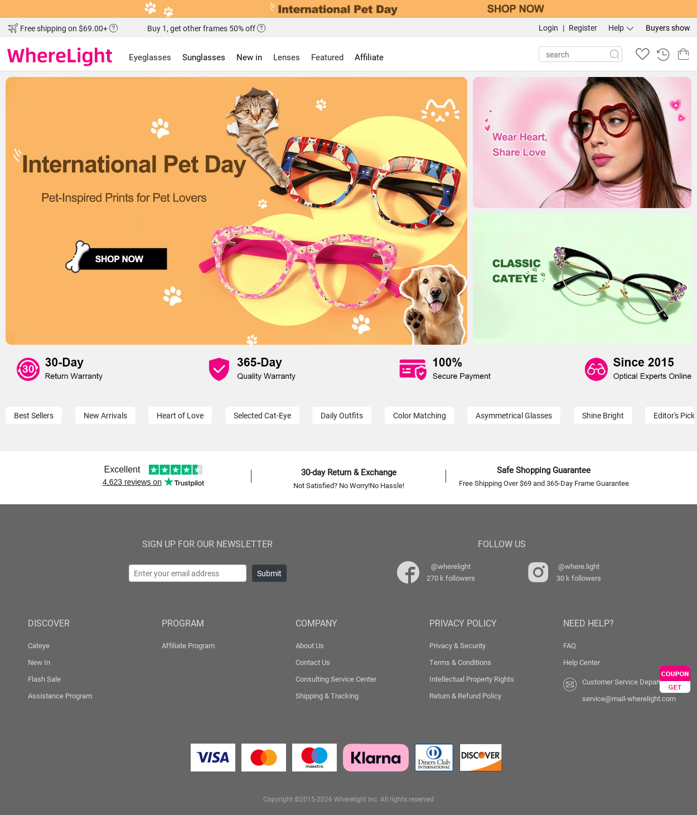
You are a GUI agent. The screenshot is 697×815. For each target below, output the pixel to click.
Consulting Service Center (336, 679)
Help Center (581, 662)
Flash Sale (44, 679)
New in (249, 56)
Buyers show (668, 27)
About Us (310, 645)
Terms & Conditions (460, 662)
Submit (269, 573)
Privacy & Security (457, 645)
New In (39, 662)
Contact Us (313, 662)
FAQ (569, 645)
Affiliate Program (188, 645)
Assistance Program (60, 696)
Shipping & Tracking (327, 696)
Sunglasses (203, 56)
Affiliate (369, 56)
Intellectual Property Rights (471, 679)
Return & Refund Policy (465, 696)
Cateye (39, 645)
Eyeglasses (150, 56)
